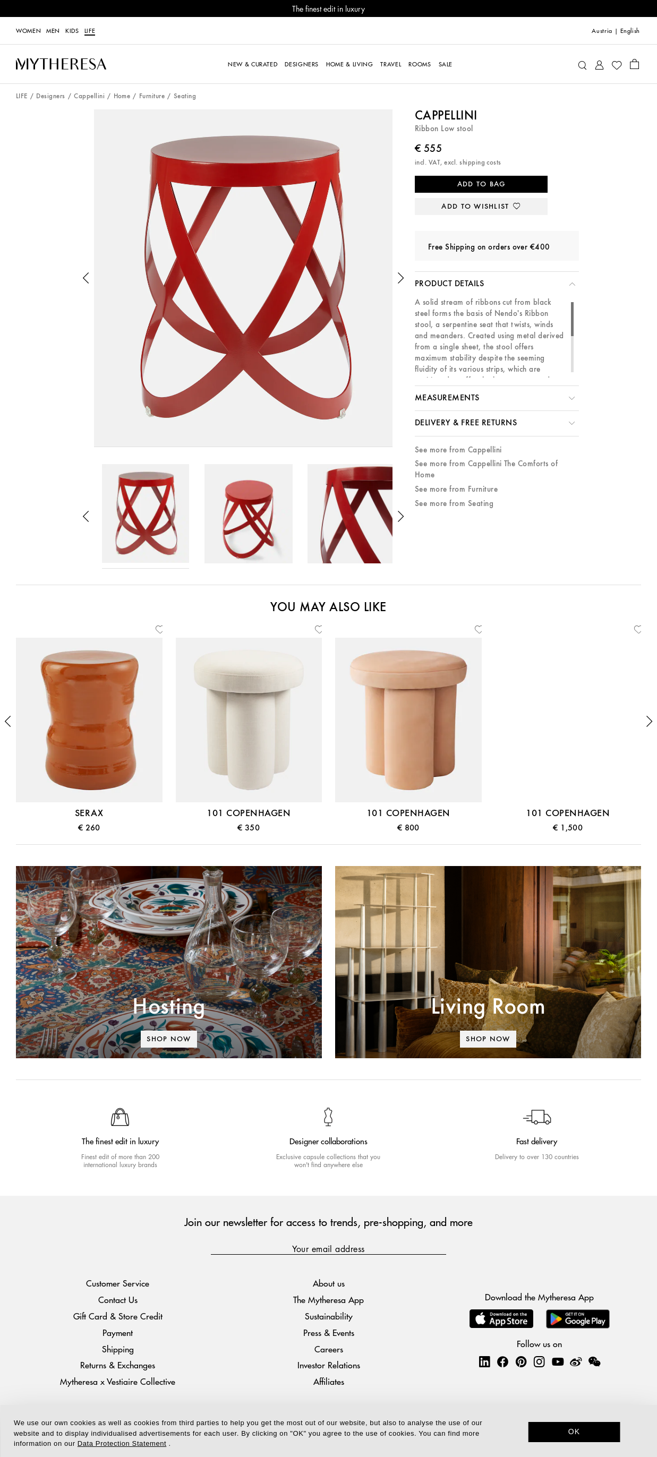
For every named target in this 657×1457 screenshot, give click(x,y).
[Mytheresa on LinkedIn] (484, 1361)
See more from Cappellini (458, 450)
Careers (328, 1349)
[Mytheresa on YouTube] (557, 1361)
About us (329, 1283)
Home (122, 96)
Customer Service (117, 1283)
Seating (185, 96)
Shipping (118, 1349)
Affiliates (328, 1381)
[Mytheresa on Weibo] (575, 1361)
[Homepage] (61, 64)
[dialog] (328, 1431)
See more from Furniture (456, 489)
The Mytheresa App (328, 1299)
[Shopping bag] (634, 64)
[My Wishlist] (616, 64)
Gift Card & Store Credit (118, 1316)
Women (28, 30)
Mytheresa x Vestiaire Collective (117, 1381)
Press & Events (328, 1332)
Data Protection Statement (122, 1443)
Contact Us (118, 1299)
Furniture (152, 96)
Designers (50, 96)
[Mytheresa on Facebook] (502, 1361)
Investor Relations (328, 1365)
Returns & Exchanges (117, 1365)
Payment (118, 1332)
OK (574, 1431)
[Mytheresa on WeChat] (594, 1361)
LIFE (90, 30)
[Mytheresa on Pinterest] (521, 1361)
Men (53, 30)
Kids (72, 30)
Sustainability (329, 1316)
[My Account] (599, 64)
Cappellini (89, 96)
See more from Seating (454, 504)
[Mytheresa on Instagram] (539, 1361)
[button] (86, 278)
